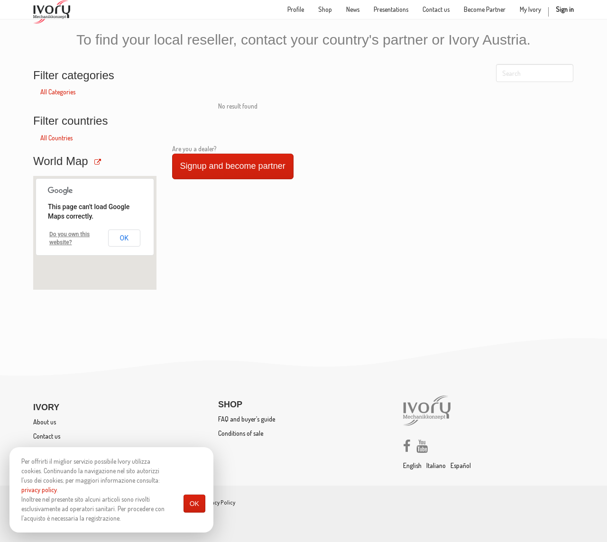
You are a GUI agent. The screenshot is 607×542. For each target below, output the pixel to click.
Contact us (46, 436)
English (412, 465)
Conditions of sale (240, 433)
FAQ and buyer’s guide (246, 419)
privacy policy (39, 490)
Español (461, 465)
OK (194, 503)
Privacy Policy (218, 502)
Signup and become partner (232, 166)
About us (44, 422)
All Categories (57, 92)
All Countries (56, 138)
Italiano (436, 465)
